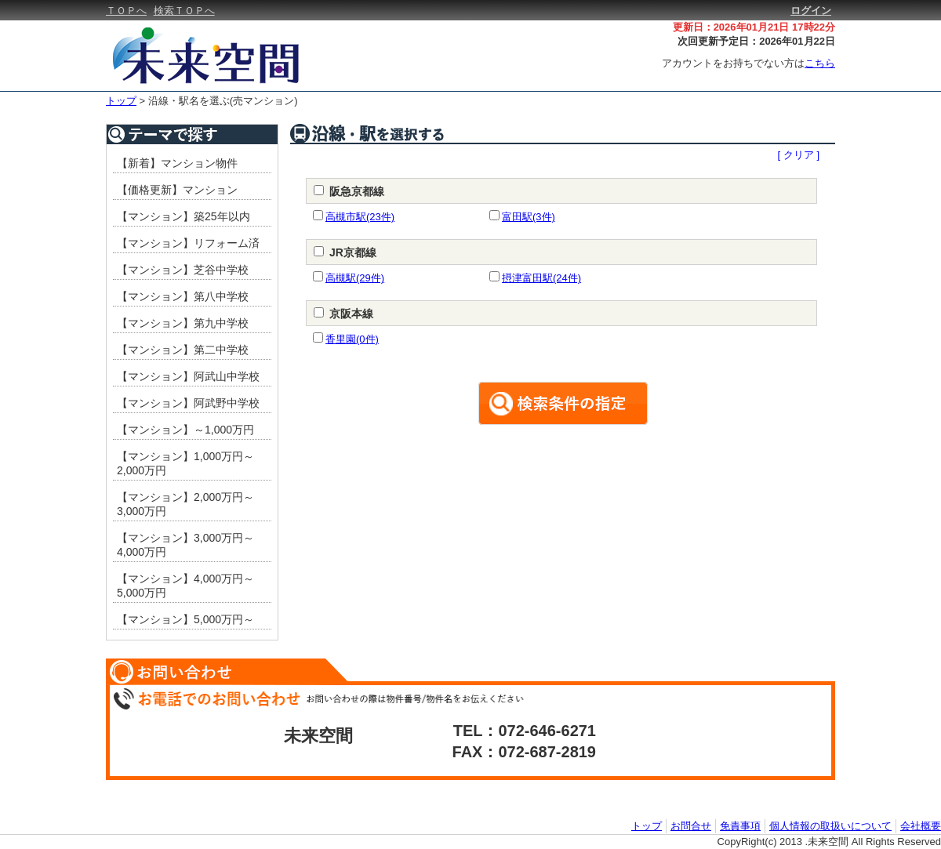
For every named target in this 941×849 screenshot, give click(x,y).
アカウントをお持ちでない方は (748, 63)
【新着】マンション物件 (177, 163)
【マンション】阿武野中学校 (188, 403)
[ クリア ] (798, 155)
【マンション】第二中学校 (183, 349)
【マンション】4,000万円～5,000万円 (185, 585)
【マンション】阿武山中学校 (188, 376)
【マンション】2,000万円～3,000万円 (185, 504)
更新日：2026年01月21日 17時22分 (754, 27)
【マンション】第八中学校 (183, 296)
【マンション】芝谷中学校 (183, 269)
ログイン (810, 10)
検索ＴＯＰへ (184, 10)
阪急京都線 (356, 191)
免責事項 (740, 826)
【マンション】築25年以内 (183, 216)
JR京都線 (352, 252)
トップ (121, 101)
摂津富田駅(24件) (541, 278)
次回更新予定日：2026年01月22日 (756, 41)
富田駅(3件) (528, 217)
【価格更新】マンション (177, 189)
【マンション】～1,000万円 (185, 429)
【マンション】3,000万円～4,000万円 (185, 545)
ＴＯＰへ (126, 10)
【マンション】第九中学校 (183, 323)
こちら (820, 63)
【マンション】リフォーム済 (188, 243)
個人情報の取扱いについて (830, 826)
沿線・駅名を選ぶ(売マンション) (223, 101)
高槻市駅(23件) (359, 217)
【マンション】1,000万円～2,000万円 (185, 463)
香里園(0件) (352, 339)
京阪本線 (351, 313)
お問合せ (690, 826)
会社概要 (920, 826)
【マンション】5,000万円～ (185, 619)
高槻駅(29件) (354, 278)
